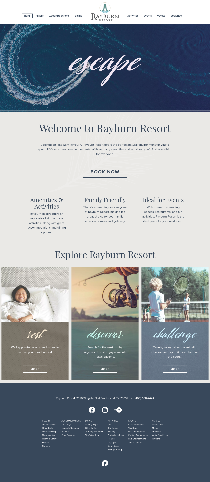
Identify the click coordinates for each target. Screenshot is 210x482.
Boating (111, 431)
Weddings (132, 428)
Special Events (135, 442)
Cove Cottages (68, 435)
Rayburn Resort (105, 11)
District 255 (157, 424)
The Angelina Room (94, 431)
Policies (45, 442)
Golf (110, 424)
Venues (161, 16)
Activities (132, 16)
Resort (40, 16)
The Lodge (66, 424)
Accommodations (59, 16)
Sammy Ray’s (91, 424)
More (35, 369)
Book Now (176, 16)
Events (148, 16)
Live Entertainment (137, 439)
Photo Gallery (48, 428)
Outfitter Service (49, 424)
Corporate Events (136, 424)
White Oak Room (160, 435)
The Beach (113, 428)
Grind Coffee (91, 428)
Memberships (48, 435)
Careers (46, 446)
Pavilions (156, 439)
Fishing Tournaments (138, 435)
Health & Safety (49, 439)
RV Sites (65, 431)
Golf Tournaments (136, 431)
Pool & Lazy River (116, 435)
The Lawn (156, 431)
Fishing (111, 439)
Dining (78, 16)
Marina (155, 428)
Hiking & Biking (115, 449)
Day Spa (112, 442)
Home (27, 16)
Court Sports (114, 446)
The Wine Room (92, 435)
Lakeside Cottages (70, 428)
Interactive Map (49, 431)
